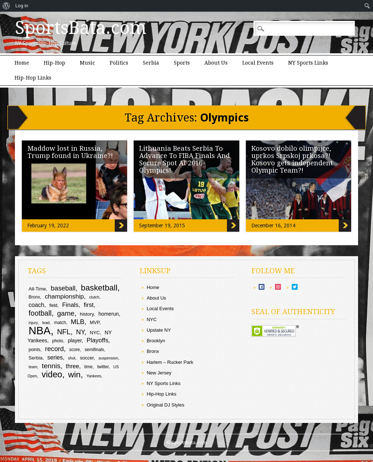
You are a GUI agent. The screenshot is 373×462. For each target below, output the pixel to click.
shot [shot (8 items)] (71, 358)
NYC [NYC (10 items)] (95, 332)
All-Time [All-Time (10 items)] (37, 289)
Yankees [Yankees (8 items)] (93, 376)
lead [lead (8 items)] (46, 322)
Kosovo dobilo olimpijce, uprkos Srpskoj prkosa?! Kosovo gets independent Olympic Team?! (292, 159)
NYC (152, 319)
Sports (182, 63)
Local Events (258, 63)
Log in (21, 5)
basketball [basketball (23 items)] (99, 287)
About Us (216, 63)
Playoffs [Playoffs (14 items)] (98, 340)
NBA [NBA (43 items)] (40, 330)
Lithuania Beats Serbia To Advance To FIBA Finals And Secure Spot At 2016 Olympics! (184, 159)
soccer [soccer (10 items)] (87, 358)
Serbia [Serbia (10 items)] (36, 358)
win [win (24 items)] (74, 374)
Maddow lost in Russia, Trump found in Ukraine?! (70, 152)
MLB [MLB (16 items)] (78, 322)
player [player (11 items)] (75, 340)
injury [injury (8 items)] (33, 322)
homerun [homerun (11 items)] (108, 314)
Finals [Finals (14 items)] (70, 304)
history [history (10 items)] (87, 314)
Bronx (153, 351)
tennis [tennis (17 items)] (51, 366)
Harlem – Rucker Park (170, 362)
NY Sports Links (308, 63)
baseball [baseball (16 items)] (63, 288)
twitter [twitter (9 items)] (103, 366)
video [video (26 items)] (52, 374)
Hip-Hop (54, 63)
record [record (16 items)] (54, 349)
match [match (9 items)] (60, 322)
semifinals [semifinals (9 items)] (94, 349)
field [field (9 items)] (54, 305)
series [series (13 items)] (55, 357)
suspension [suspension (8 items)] (108, 358)
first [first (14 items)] (89, 304)
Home (22, 63)
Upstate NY (159, 330)
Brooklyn (156, 340)
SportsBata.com (80, 27)
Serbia (151, 63)
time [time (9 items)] (88, 366)
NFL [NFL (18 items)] (64, 332)
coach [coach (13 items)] (36, 304)
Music (87, 63)
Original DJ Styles (165, 405)
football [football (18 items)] (40, 313)
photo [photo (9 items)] (57, 340)
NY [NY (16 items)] (80, 332)
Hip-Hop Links (33, 78)
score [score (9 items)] (74, 349)
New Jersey (159, 373)
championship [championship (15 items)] (64, 296)
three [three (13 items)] (72, 366)
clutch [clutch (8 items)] (94, 297)
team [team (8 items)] (33, 367)
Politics (119, 63)
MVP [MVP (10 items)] (94, 322)
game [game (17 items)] (66, 313)
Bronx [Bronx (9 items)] (34, 297)
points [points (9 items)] (34, 349)
